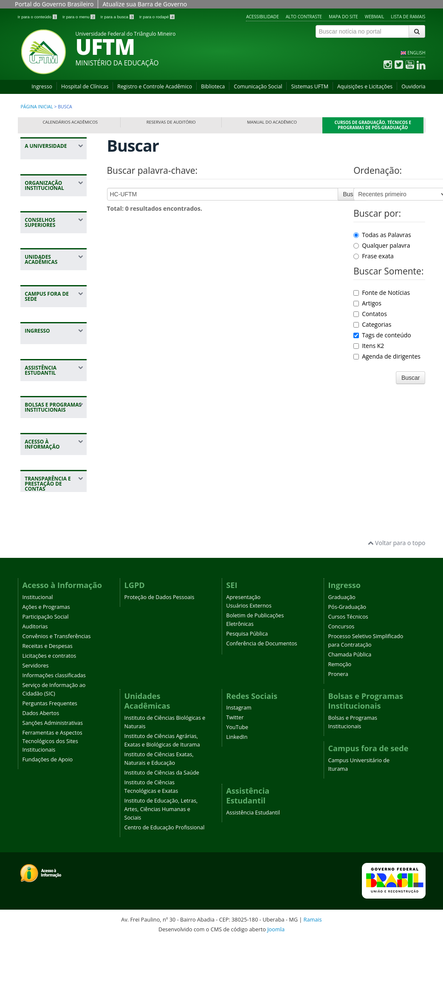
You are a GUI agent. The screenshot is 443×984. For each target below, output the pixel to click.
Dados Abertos (41, 756)
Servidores (36, 708)
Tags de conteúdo (382, 335)
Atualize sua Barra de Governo (144, 4)
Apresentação (243, 640)
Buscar (352, 194)
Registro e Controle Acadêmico (154, 86)
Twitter (235, 760)
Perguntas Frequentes (50, 746)
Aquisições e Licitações (364, 86)
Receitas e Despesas (48, 689)
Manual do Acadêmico (272, 122)
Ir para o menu (79, 16)
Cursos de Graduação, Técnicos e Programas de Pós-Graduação (373, 125)
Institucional (38, 640)
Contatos (370, 314)
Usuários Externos (249, 648)
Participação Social (46, 659)
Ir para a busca (118, 16)
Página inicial (37, 107)
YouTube (237, 770)
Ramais (313, 963)
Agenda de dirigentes (386, 356)
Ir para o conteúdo (38, 16)
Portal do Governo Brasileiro (54, 4)
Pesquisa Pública (247, 676)
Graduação (342, 640)
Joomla (276, 972)
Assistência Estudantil (253, 856)
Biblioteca (213, 86)
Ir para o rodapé (157, 16)
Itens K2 (368, 346)
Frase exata (373, 256)
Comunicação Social (258, 86)
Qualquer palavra (381, 245)
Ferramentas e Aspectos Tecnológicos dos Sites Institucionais (52, 784)
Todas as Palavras (382, 235)
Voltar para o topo (396, 586)
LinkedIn (237, 780)
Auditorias (35, 669)
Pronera (338, 717)
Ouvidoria (413, 86)
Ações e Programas (46, 649)
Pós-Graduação (347, 649)
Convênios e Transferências (57, 679)
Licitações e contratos (49, 698)
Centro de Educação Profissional (164, 870)
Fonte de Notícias (381, 292)
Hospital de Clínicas (84, 86)
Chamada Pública (350, 697)
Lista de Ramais (408, 17)
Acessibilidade (262, 17)
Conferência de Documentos (261, 686)
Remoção (340, 707)
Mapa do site (343, 17)
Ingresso (41, 86)
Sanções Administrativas (53, 765)
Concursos (341, 669)
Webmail (374, 17)
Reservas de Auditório (171, 122)
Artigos (367, 303)
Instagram (238, 751)
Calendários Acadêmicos (70, 122)
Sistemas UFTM (309, 86)
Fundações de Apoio (48, 802)
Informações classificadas (54, 718)
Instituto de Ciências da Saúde (161, 816)
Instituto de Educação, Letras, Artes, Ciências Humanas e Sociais (161, 852)
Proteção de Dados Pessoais (159, 640)
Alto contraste (304, 17)
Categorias (372, 324)
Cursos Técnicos (348, 659)
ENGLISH (416, 53)
